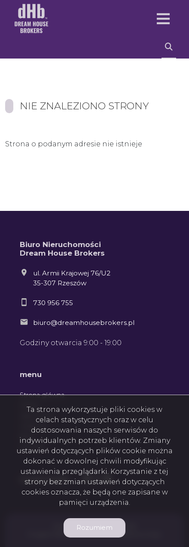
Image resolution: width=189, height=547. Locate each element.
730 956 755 (53, 303)
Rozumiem (94, 527)
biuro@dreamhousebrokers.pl (83, 322)
